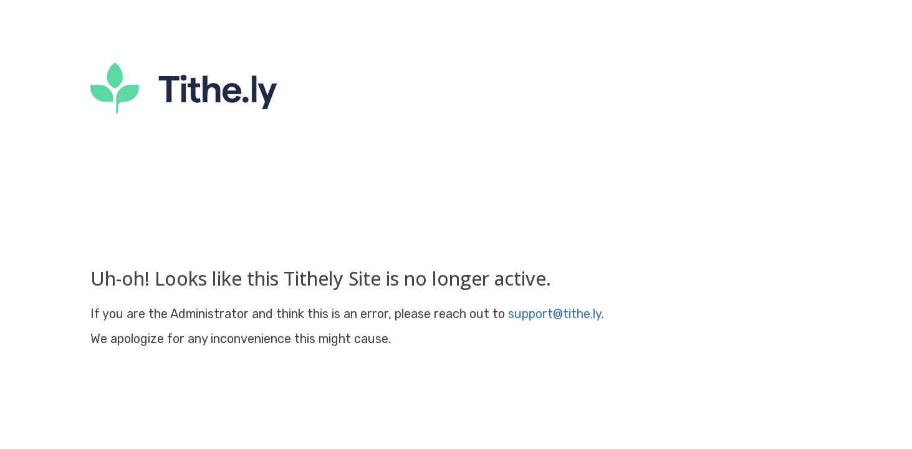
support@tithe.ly (555, 313)
